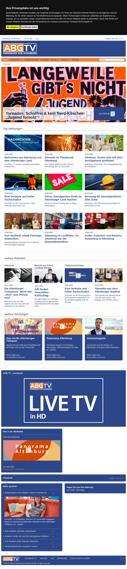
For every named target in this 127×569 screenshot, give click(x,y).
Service (53, 60)
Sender (64, 60)
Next (122, 95)
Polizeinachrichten (32, 60)
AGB (52, 558)
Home (5, 60)
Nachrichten (14, 60)
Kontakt (43, 558)
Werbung (75, 60)
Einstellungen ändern (29, 27)
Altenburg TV (31, 558)
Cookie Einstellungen (80, 558)
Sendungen (44, 60)
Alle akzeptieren (13, 27)
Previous (4, 95)
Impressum (62, 558)
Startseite (7, 64)
